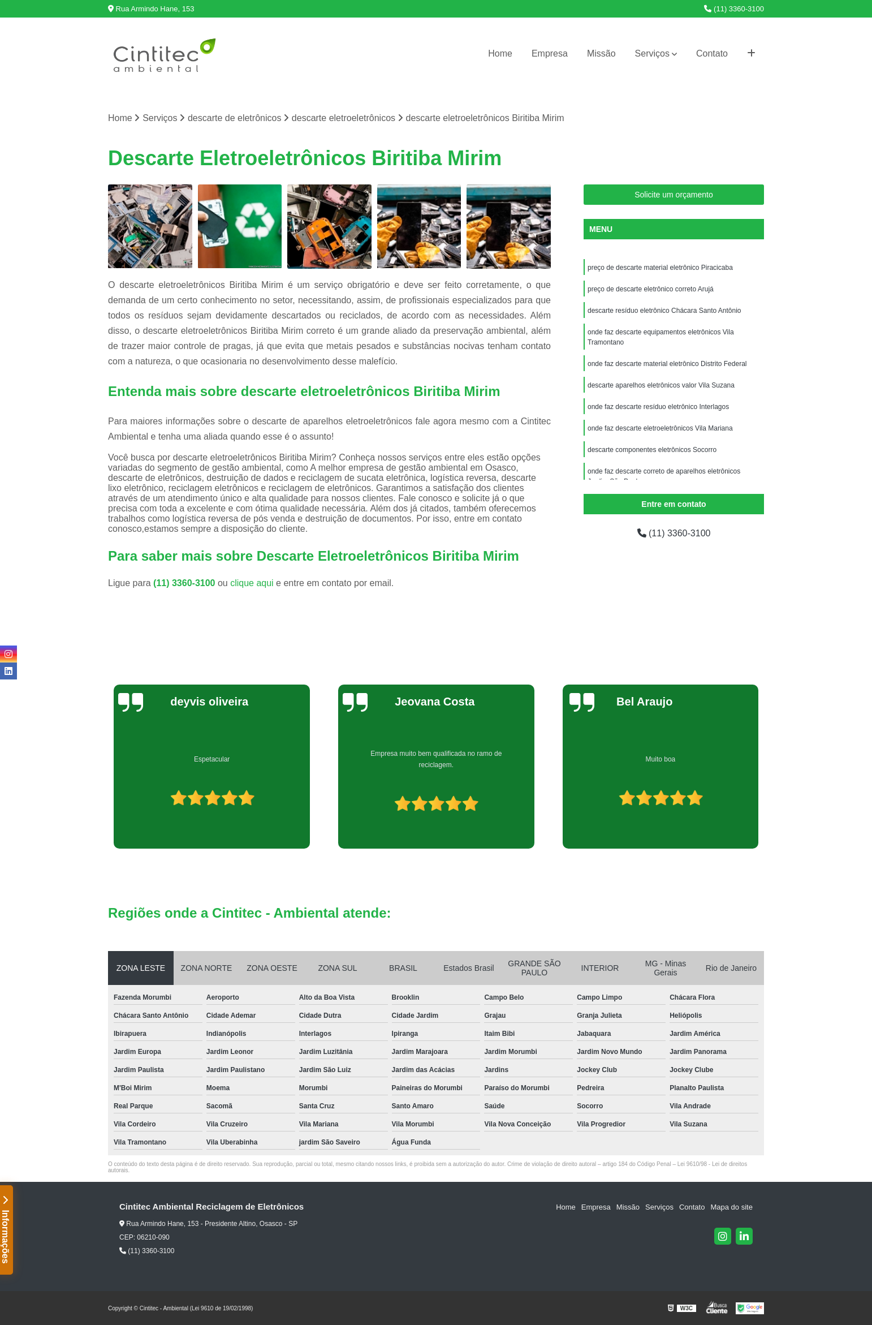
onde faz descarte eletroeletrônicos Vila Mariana (660, 428)
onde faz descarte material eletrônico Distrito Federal (667, 364)
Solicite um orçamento (673, 194)
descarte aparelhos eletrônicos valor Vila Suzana (661, 385)
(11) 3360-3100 (734, 9)
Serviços (652, 53)
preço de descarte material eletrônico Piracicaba (660, 268)
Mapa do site (731, 1207)
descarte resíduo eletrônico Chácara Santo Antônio (664, 311)
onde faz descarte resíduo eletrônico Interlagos (658, 407)
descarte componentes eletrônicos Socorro (652, 450)
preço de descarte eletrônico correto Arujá (651, 289)
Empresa (550, 53)
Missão (601, 53)
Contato (712, 53)
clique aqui (252, 583)
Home (500, 53)
